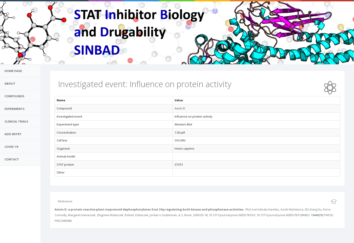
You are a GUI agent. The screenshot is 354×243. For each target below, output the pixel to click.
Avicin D (180, 108)
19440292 (317, 215)
